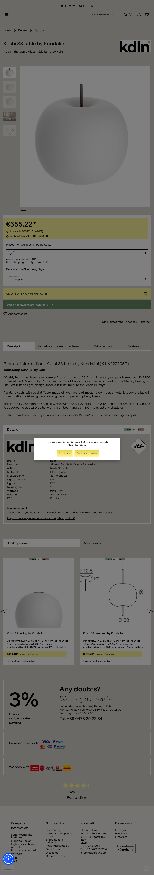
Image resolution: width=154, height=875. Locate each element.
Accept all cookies (87, 453)
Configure (64, 453)
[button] (8, 859)
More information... (77, 445)
